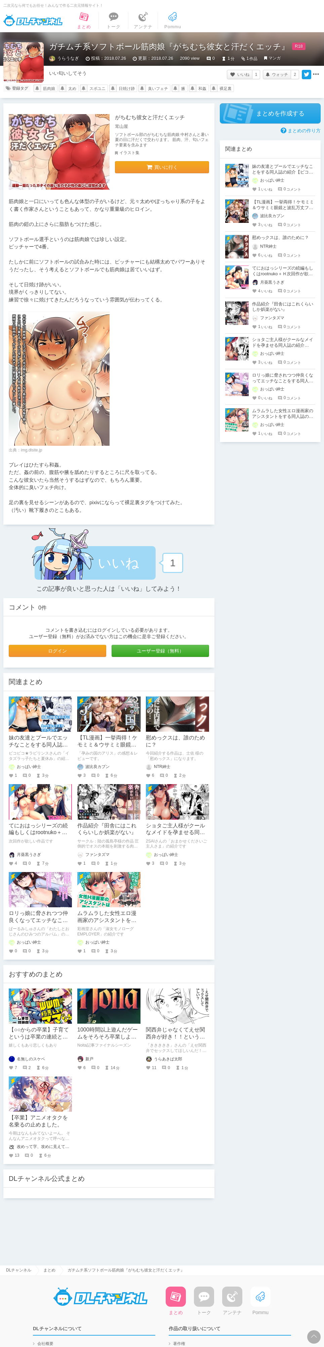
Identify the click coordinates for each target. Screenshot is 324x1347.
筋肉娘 (49, 88)
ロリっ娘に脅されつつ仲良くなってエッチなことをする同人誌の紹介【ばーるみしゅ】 (282, 381)
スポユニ (97, 88)
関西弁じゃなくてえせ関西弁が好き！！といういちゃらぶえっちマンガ (175, 1037)
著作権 (179, 1343)
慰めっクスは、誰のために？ (280, 237)
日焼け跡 (127, 88)
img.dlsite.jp (31, 450)
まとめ (49, 1270)
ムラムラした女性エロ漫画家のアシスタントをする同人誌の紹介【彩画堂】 (282, 416)
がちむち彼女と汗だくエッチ (150, 117)
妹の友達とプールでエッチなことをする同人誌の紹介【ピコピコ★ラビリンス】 (282, 172)
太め (72, 88)
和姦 (202, 88)
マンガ (275, 58)
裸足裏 (225, 88)
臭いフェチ (158, 88)
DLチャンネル (33, 20)
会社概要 (45, 1343)
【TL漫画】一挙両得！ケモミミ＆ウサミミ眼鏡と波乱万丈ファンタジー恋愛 (283, 207)
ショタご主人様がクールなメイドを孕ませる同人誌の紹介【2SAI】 (175, 833)
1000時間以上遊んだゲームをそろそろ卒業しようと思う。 (107, 1037)
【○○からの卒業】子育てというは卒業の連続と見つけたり (39, 1037)
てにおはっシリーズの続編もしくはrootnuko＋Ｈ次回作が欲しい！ (38, 833)
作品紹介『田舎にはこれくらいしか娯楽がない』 (282, 306)
